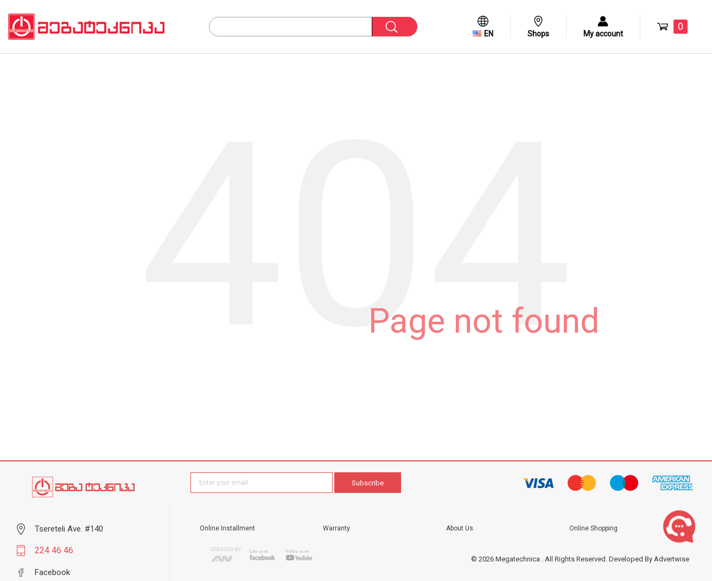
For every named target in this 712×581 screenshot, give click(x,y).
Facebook (52, 572)
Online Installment (227, 528)
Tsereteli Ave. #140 (69, 529)
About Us (459, 528)
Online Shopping (593, 528)
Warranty (336, 528)
